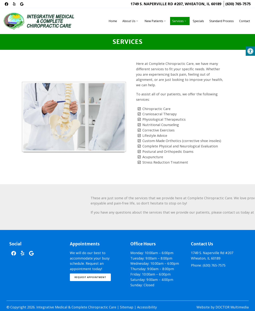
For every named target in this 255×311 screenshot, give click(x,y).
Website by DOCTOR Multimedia (223, 307)
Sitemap (126, 307)
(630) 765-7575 (238, 3)
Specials (198, 21)
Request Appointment (90, 277)
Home (113, 21)
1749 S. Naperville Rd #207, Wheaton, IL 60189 (176, 3)
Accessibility (147, 307)
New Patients (154, 21)
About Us (128, 21)
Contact (244, 21)
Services (178, 21)
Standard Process (221, 21)
